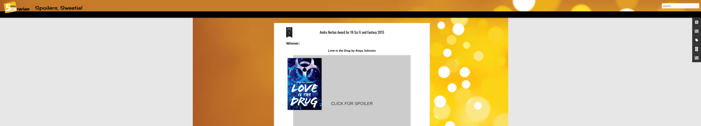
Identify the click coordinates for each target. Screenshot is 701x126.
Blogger (368, 124)
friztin (351, 124)
